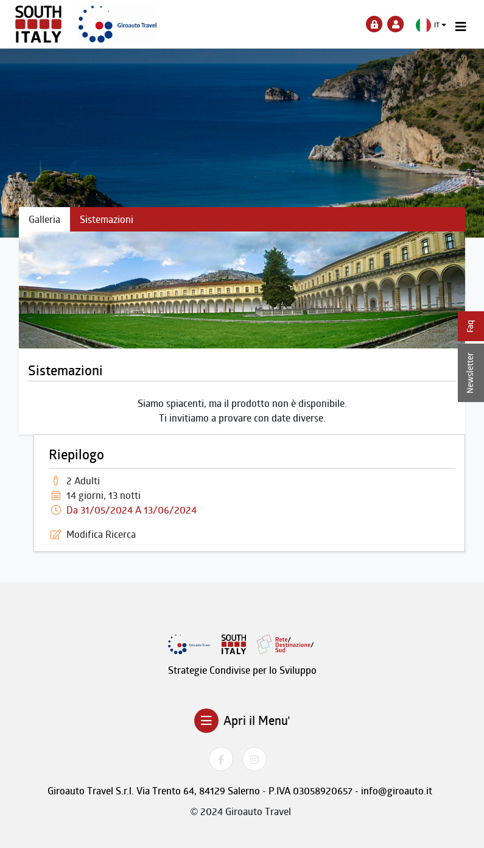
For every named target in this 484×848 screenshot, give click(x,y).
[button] (431, 25)
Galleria (44, 219)
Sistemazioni (106, 219)
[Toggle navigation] (460, 27)
